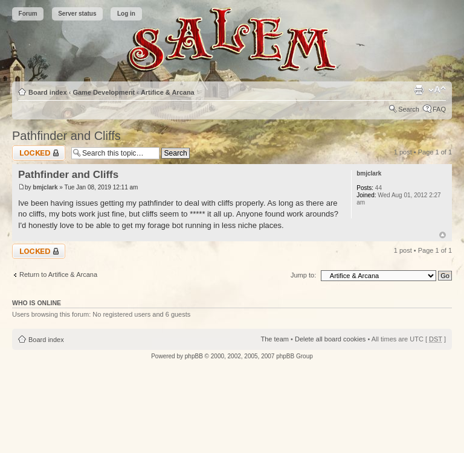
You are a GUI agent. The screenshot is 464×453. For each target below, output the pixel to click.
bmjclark (45, 187)
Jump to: (303, 275)
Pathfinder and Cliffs (66, 135)
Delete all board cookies (330, 339)
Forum (28, 13)
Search (408, 109)
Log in (126, 13)
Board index (47, 92)
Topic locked (38, 152)
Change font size (437, 89)
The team (275, 339)
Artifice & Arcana (168, 92)
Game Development (103, 92)
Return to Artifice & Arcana (58, 274)
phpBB (194, 356)
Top (442, 235)
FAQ (439, 109)
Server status (77, 13)
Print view (418, 89)
